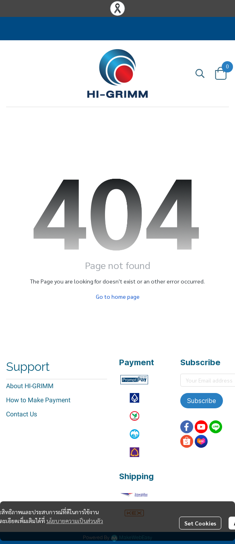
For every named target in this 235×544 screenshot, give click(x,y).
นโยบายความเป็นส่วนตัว (74, 520)
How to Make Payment (38, 400)
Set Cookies (200, 523)
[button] (200, 73)
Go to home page (118, 296)
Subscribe (201, 401)
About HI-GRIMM (30, 386)
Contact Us (21, 414)
